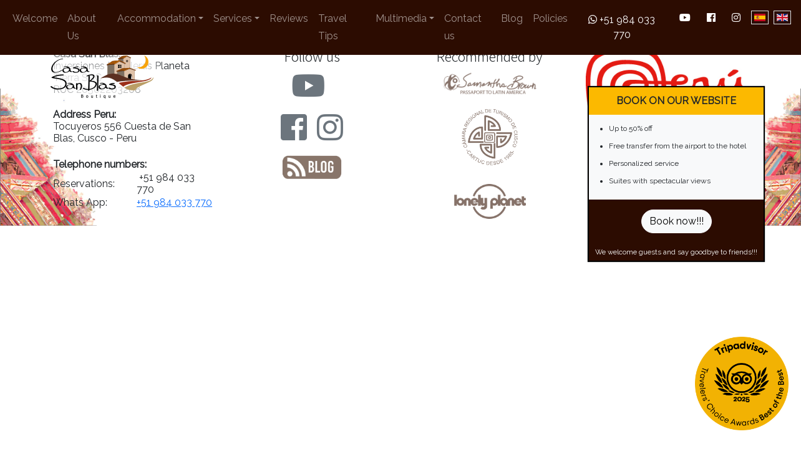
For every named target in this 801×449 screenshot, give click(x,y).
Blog (512, 18)
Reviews (288, 18)
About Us (81, 27)
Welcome (34, 18)
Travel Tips (332, 27)
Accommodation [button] (156, 18)
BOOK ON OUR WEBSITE (676, 101)
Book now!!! (676, 221)
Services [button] (232, 18)
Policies (550, 18)
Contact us (463, 27)
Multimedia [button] (401, 18)
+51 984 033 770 (621, 27)
